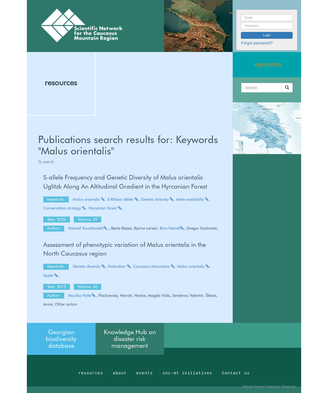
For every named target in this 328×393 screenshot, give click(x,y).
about (120, 373)
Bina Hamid (172, 228)
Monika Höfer (82, 295)
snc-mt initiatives (187, 373)
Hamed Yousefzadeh (88, 228)
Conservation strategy (65, 208)
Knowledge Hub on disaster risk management (130, 338)
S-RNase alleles (123, 199)
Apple (51, 275)
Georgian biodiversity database (61, 338)
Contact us (236, 373)
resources (61, 82)
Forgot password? (257, 43)
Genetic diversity (158, 199)
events (144, 373)
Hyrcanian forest (106, 208)
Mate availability (193, 199)
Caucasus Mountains (154, 266)
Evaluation (120, 266)
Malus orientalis (89, 199)
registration (267, 64)
